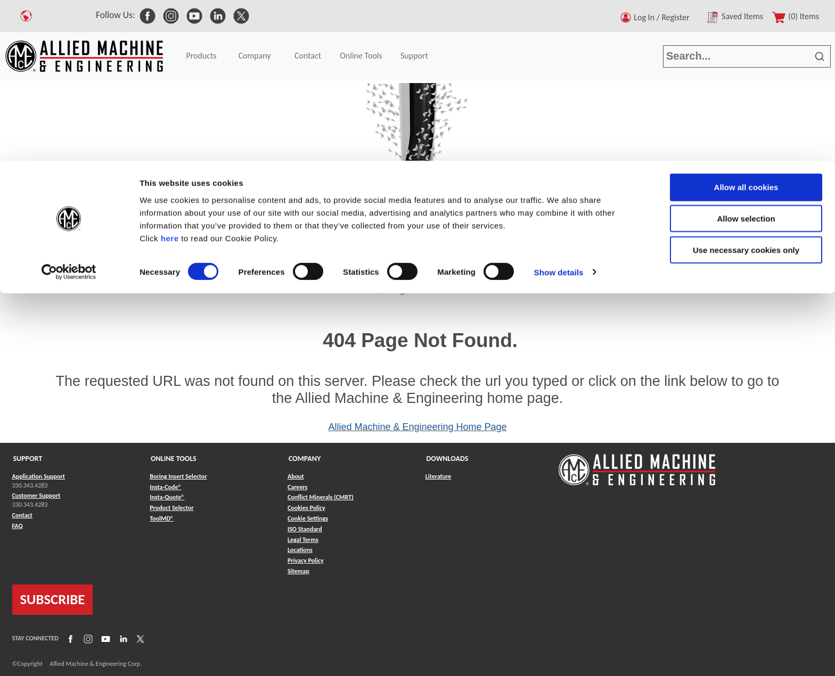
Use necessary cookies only (746, 89)
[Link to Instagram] (87, 638)
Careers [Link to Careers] (297, 487)
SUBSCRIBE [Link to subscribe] (52, 599)
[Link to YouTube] (104, 638)
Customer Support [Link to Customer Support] (36, 495)
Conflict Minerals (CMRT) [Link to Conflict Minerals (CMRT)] (321, 497)
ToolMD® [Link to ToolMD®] (162, 518)
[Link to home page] (637, 464)
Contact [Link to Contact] (22, 515)
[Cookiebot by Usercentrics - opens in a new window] (69, 112)
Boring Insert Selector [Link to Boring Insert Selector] (178, 476)
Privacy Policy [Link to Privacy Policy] (306, 560)
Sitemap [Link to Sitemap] (298, 571)
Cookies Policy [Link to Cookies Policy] (306, 508)
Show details (559, 111)
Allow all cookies (746, 26)
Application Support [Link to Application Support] (38, 476)
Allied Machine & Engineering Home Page (417, 427)
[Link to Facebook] (69, 638)
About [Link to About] (296, 476)
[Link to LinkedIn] (122, 638)
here (170, 76)
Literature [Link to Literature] (438, 476)
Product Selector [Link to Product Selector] (171, 508)
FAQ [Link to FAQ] (17, 526)
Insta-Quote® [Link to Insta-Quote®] (167, 497)
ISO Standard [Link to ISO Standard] (305, 529)
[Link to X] (139, 638)
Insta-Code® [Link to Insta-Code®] (165, 487)
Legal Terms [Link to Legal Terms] (303, 539)
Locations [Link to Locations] (300, 550)
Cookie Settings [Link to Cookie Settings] (308, 518)
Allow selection (746, 57)
